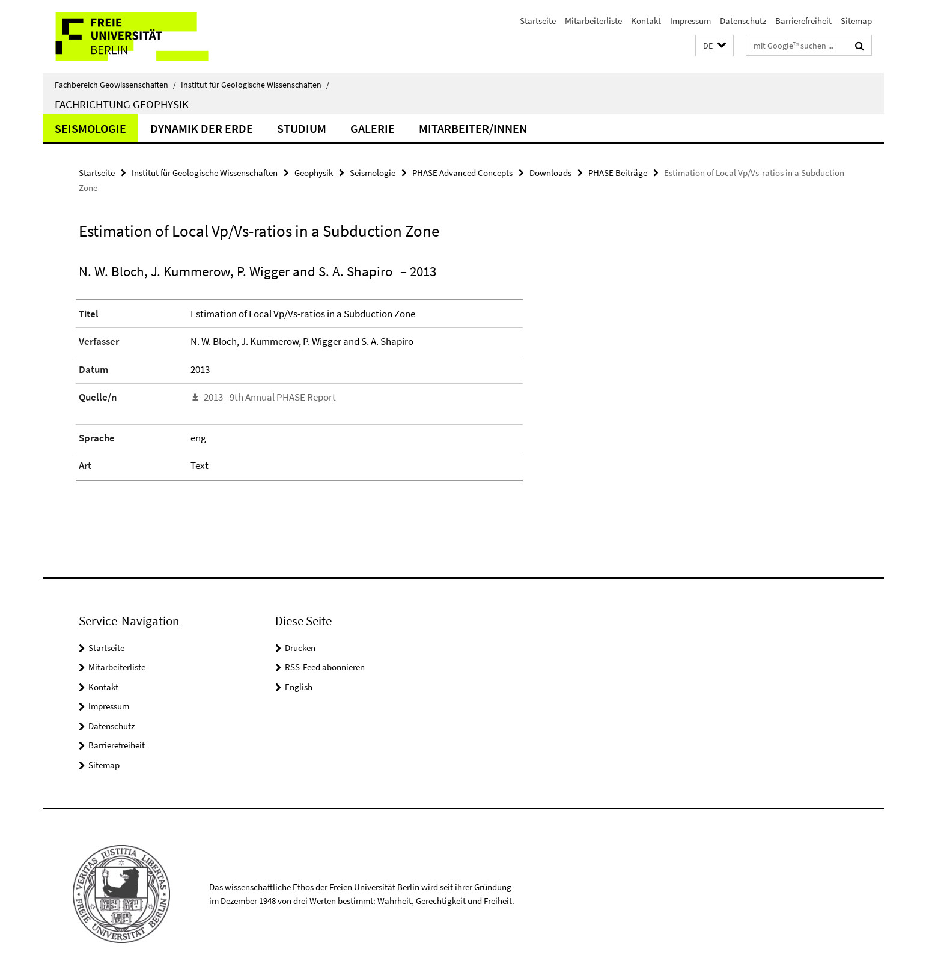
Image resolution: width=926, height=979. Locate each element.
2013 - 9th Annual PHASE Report (270, 397)
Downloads (550, 172)
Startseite (538, 20)
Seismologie (90, 128)
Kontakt (646, 20)
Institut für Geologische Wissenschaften (255, 84)
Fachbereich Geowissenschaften (115, 84)
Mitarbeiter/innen (473, 128)
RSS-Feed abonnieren (325, 667)
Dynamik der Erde (201, 128)
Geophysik (313, 172)
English (298, 687)
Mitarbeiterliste (593, 20)
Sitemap (856, 20)
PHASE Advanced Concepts (462, 172)
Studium (301, 128)
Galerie (372, 128)
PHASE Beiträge (617, 172)
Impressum (690, 20)
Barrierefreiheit (803, 20)
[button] (714, 46)
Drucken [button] (300, 647)
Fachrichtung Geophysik (122, 104)
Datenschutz (743, 20)
